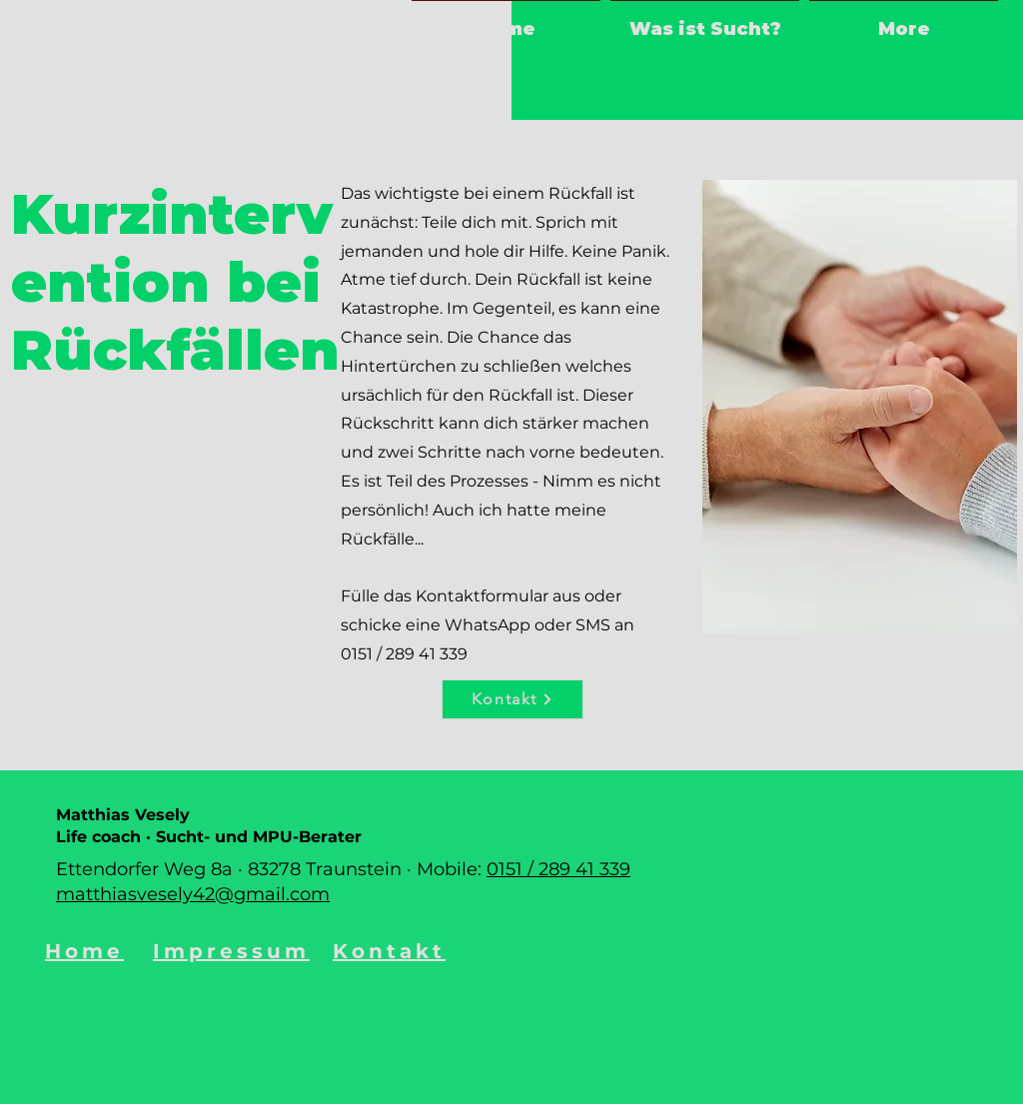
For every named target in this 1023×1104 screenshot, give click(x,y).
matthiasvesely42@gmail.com (193, 894)
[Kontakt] (512, 699)
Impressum (231, 951)
